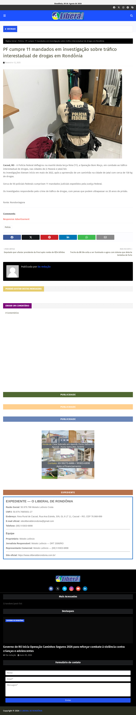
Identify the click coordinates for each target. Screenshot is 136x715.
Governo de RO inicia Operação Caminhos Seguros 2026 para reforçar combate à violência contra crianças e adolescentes (64, 649)
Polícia (21, 41)
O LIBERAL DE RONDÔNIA (31, 711)
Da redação (43, 266)
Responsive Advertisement (16, 219)
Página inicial (11, 41)
